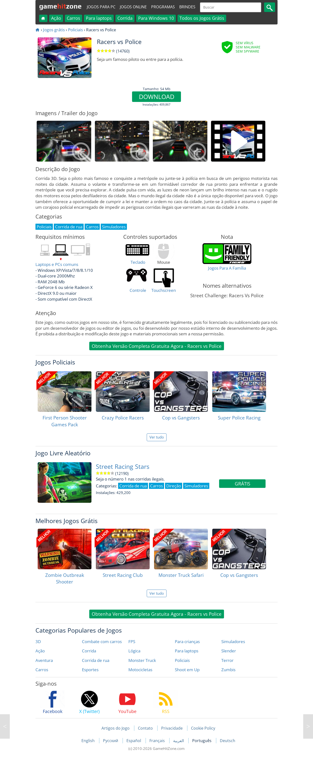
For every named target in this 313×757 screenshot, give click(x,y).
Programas (163, 7)
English (88, 740)
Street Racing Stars (122, 466)
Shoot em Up (187, 669)
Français (157, 740)
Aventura (44, 660)
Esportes (90, 669)
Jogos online (133, 7)
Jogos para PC (101, 7)
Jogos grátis (54, 30)
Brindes (187, 7)
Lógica (134, 651)
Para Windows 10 (156, 18)
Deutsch (227, 740)
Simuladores (233, 641)
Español (134, 740)
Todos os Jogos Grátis (201, 18)
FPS (131, 641)
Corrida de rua (95, 660)
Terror (227, 660)
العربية (179, 740)
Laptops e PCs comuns (56, 264)
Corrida (125, 18)
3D (38, 641)
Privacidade (172, 728)
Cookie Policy (203, 728)
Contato (145, 728)
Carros (73, 18)
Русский (111, 740)
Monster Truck (142, 660)
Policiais (75, 30)
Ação (56, 18)
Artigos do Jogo (115, 728)
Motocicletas (140, 669)
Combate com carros (102, 641)
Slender (228, 651)
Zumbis (228, 669)
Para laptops (99, 18)
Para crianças (187, 641)
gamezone (60, 6)
